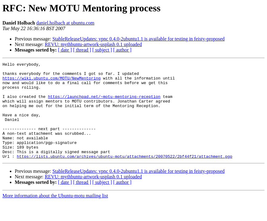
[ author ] (122, 49)
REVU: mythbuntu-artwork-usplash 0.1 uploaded (93, 44)
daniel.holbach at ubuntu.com (65, 22)
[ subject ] (102, 49)
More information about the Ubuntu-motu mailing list (55, 215)
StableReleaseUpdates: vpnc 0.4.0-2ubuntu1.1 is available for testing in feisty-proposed (138, 38)
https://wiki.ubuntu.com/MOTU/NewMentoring (51, 81)
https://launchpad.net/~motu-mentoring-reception (104, 104)
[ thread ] (82, 49)
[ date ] (65, 49)
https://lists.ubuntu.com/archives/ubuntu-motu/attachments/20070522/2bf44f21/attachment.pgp (124, 175)
